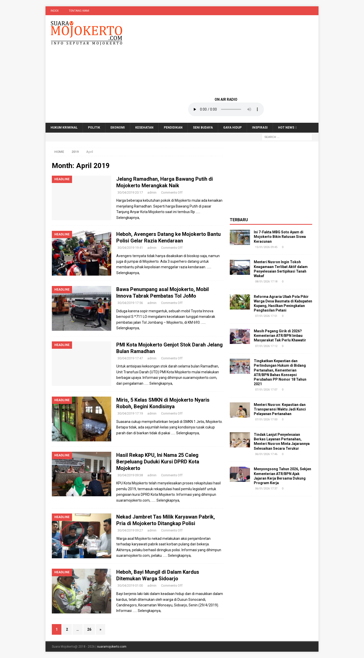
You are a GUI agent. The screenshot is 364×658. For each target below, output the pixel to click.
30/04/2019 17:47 (130, 358)
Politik (94, 127)
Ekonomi (117, 127)
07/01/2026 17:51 (266, 316)
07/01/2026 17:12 (266, 346)
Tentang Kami (79, 10)
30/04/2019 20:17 (130, 192)
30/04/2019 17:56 (130, 303)
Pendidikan (173, 127)
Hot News (286, 127)
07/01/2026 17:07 (266, 389)
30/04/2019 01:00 (130, 585)
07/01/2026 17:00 (266, 419)
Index (55, 10)
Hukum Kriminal (64, 127)
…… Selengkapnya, (158, 383)
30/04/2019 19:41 (130, 248)
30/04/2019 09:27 (130, 530)
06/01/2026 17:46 (266, 454)
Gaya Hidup (232, 127)
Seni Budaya (203, 127)
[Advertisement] (226, 55)
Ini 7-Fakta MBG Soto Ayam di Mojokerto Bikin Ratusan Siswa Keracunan (280, 236)
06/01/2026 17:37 (266, 488)
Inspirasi (260, 127)
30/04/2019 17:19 (130, 413)
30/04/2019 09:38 (130, 475)
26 (89, 629)
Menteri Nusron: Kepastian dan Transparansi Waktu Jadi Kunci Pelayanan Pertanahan (280, 409)
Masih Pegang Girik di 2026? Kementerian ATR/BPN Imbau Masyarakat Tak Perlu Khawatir (280, 335)
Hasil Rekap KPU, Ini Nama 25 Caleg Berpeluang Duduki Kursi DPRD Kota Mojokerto (157, 461)
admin (151, 192)
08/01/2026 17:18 (266, 281)
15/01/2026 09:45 (266, 247)
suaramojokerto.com (111, 646)
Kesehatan (144, 127)
